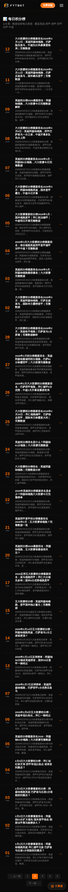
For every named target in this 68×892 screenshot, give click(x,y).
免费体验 (47, 5)
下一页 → (34, 883)
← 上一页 (15, 876)
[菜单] (62, 5)
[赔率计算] (57, 886)
